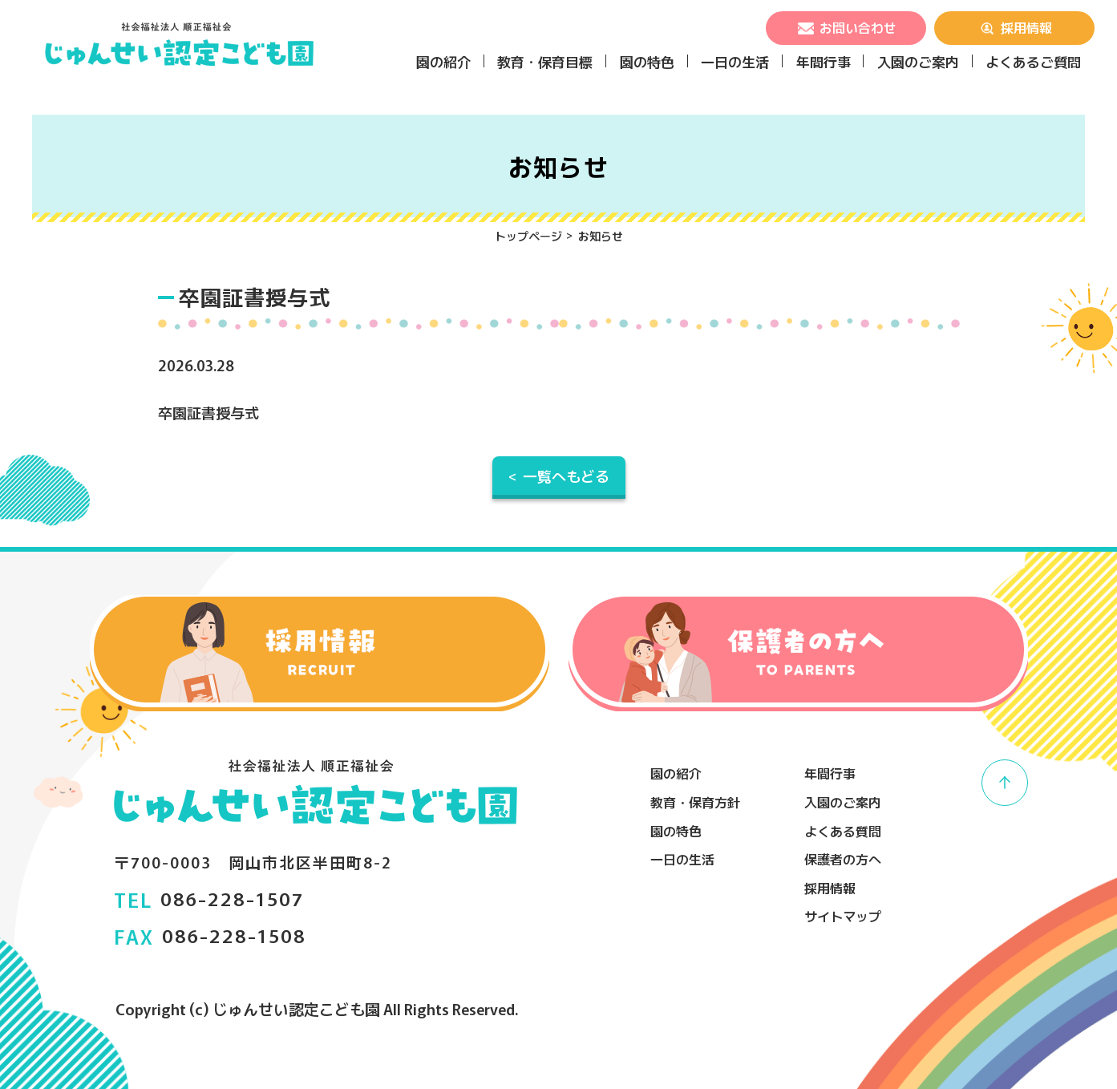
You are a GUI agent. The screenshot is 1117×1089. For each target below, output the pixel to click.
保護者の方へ (842, 858)
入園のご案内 (918, 61)
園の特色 (647, 61)
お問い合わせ (845, 27)
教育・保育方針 (695, 802)
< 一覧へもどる (558, 475)
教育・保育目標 (545, 61)
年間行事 (823, 61)
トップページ (528, 236)
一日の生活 (735, 61)
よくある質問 (842, 830)
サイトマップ (842, 915)
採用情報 (1014, 27)
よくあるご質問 (1033, 61)
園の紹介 (443, 61)
